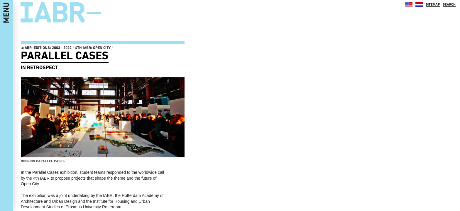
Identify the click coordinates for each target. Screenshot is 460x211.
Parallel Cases (65, 55)
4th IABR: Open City (93, 47)
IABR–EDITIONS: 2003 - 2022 (46, 47)
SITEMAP (433, 4)
